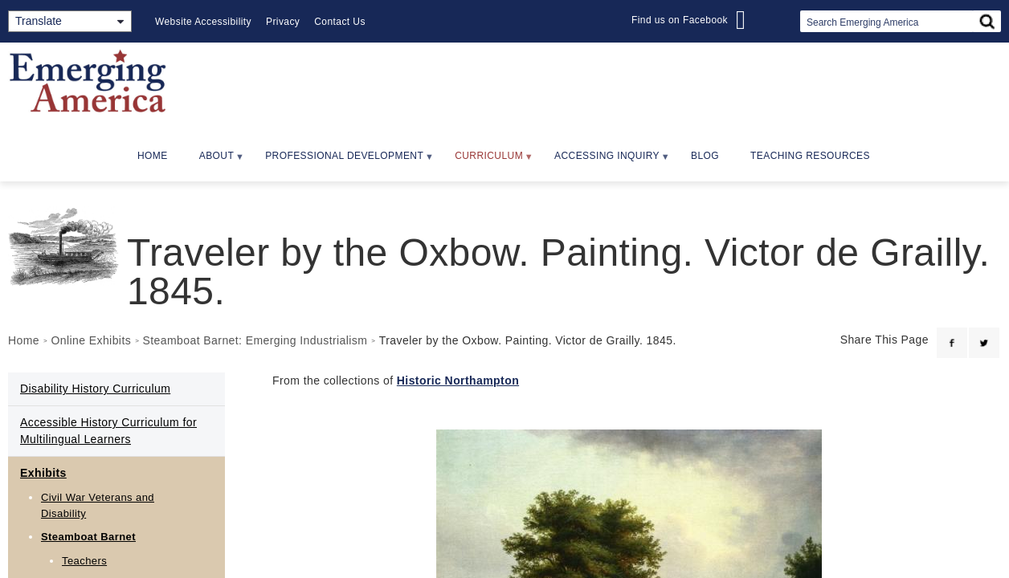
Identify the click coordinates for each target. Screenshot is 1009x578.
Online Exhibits (91, 340)
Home (152, 155)
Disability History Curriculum (95, 388)
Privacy (283, 21)
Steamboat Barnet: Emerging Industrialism (255, 340)
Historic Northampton (458, 380)
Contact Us (340, 21)
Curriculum (486, 161)
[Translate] (70, 21)
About (214, 161)
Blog (705, 155)
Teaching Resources (810, 155)
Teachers (84, 561)
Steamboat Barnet (88, 537)
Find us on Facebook (679, 20)
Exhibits (43, 472)
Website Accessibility (203, 21)
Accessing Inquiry (605, 161)
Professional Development (342, 161)
